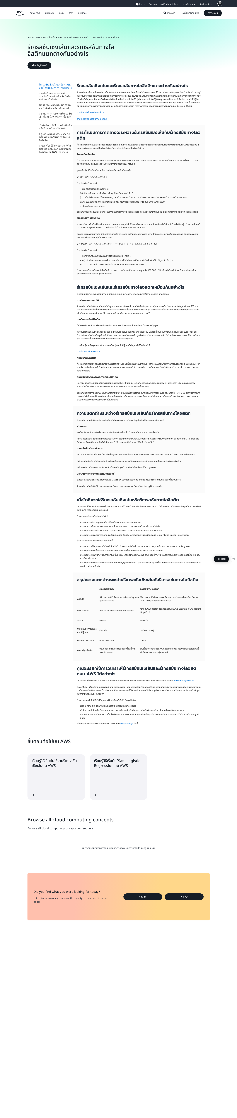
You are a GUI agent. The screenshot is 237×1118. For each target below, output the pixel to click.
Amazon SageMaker (183, 680)
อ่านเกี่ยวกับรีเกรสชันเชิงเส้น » (90, 112)
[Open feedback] (233, 559)
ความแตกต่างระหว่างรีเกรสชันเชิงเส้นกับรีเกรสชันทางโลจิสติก (55, 116)
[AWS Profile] (219, 3)
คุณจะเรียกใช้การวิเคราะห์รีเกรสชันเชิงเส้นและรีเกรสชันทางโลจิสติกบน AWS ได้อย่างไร (55, 149)
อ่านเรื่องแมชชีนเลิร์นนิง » (88, 351)
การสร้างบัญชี (127, 723)
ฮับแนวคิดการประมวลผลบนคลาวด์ (73, 37)
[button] (35, 13)
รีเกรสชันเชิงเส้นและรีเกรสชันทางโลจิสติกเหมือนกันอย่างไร (55, 106)
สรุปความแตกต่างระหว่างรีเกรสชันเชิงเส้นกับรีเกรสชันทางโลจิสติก (54, 137)
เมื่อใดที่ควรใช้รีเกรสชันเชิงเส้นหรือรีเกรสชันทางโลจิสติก (55, 127)
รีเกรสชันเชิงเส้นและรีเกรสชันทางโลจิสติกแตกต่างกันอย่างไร (55, 86)
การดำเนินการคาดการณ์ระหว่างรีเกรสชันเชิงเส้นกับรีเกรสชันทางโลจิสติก (55, 96)
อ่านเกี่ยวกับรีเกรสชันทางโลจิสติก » (93, 119)
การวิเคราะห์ (97, 37)
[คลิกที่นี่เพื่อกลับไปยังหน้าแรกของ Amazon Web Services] (19, 14)
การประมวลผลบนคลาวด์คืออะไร (41, 37)
